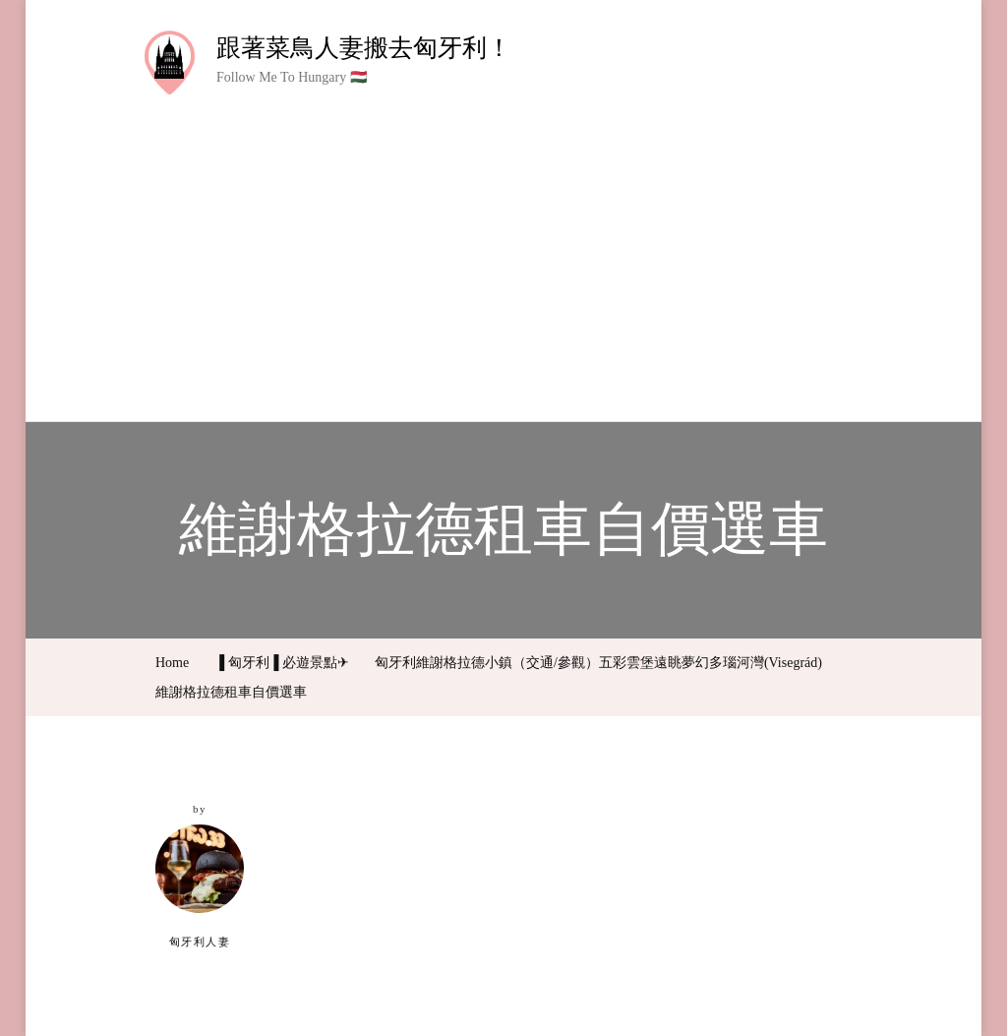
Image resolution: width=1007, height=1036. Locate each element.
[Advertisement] (503, 244)
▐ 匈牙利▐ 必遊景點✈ (281, 662)
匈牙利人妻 (199, 885)
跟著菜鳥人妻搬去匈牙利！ (363, 47)
